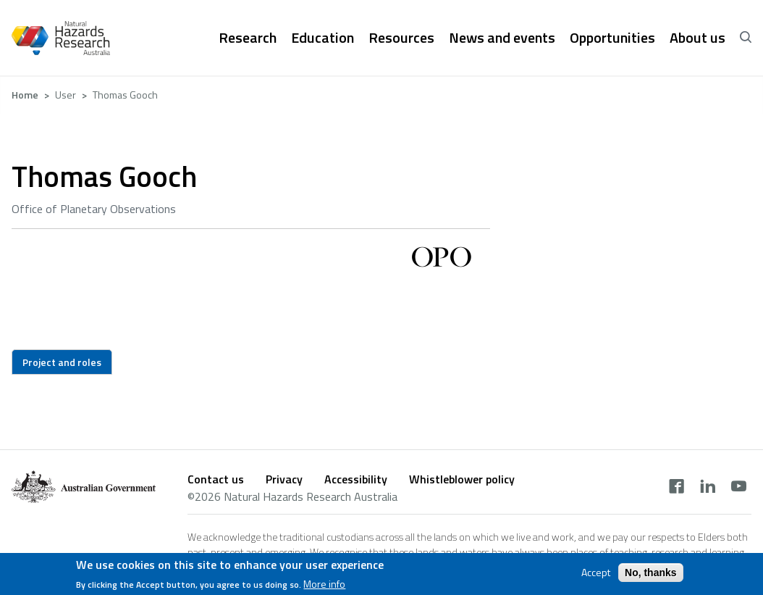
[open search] (745, 37)
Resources (401, 38)
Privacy (284, 479)
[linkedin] (707, 487)
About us (697, 38)
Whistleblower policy (462, 479)
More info (324, 587)
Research (248, 38)
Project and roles (61, 362)
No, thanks (651, 575)
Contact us (215, 479)
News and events (502, 38)
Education (322, 38)
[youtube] (738, 487)
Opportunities (612, 38)
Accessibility (355, 479)
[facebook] (676, 487)
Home (25, 94)
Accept (595, 575)
